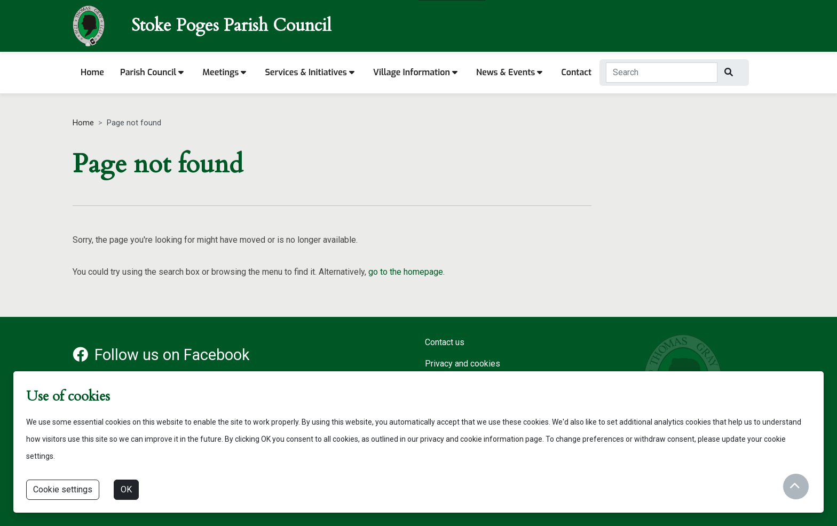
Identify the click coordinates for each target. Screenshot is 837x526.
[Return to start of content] (794, 486)
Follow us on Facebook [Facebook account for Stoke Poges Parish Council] (161, 355)
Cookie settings (62, 489)
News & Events (509, 72)
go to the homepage (405, 272)
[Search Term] (661, 72)
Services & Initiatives (309, 72)
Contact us (444, 342)
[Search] (730, 72)
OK (126, 489)
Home (92, 72)
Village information (415, 72)
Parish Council (152, 72)
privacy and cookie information (472, 439)
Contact (576, 72)
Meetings (224, 72)
